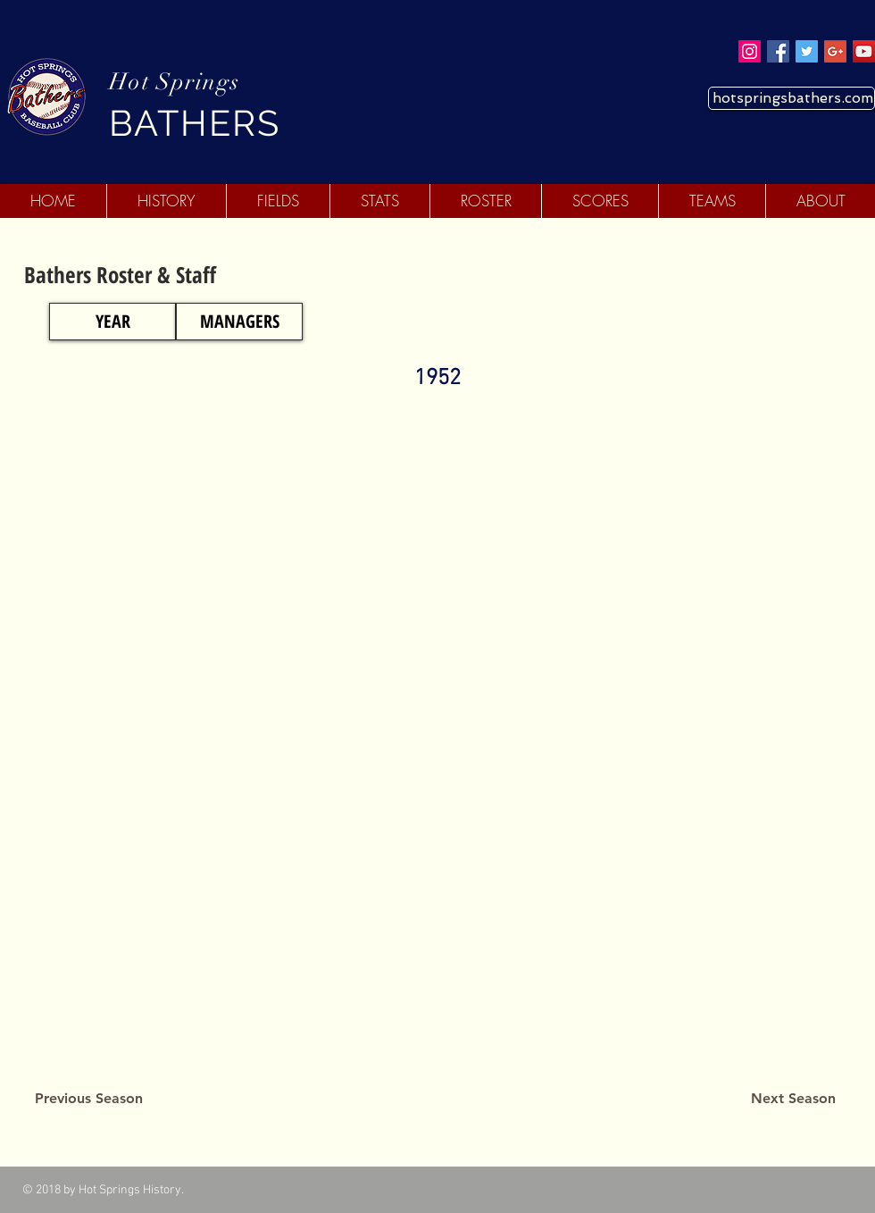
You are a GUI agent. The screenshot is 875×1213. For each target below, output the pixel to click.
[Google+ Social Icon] (835, 51)
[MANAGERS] (239, 321)
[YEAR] (112, 321)
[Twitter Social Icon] (807, 51)
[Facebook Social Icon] (778, 51)
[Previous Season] (89, 1099)
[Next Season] (793, 1099)
